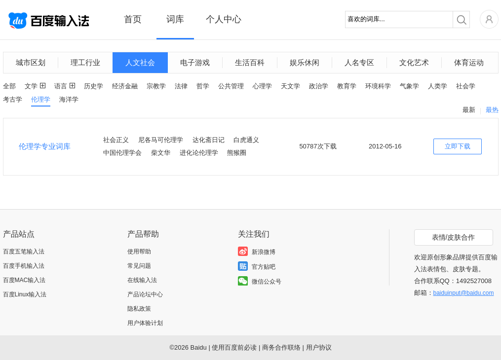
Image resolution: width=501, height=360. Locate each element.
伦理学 (40, 99)
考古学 (12, 99)
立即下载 (457, 146)
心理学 (262, 86)
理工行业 (85, 62)
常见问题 (139, 265)
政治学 (318, 86)
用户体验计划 (145, 323)
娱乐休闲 (304, 62)
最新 (468, 109)
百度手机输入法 (23, 265)
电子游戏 (195, 62)
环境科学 (378, 86)
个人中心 (223, 19)
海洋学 (68, 99)
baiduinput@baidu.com (463, 292)
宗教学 (156, 86)
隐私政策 (139, 308)
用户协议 (319, 347)
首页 (133, 19)
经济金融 (125, 86)
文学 (31, 86)
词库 (175, 19)
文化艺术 (414, 62)
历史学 (93, 86)
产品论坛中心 (145, 294)
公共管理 (231, 86)
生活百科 (250, 62)
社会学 (465, 86)
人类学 (437, 86)
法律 (181, 86)
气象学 (409, 86)
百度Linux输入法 (25, 294)
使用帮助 (139, 251)
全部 (9, 86)
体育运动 (469, 62)
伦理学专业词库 (45, 146)
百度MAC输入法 (24, 280)
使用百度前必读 (234, 347)
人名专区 (359, 62)
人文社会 (140, 62)
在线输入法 (142, 280)
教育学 (346, 86)
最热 (492, 109)
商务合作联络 (281, 347)
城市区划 (30, 62)
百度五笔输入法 (23, 251)
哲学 (202, 86)
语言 (60, 86)
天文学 (290, 86)
